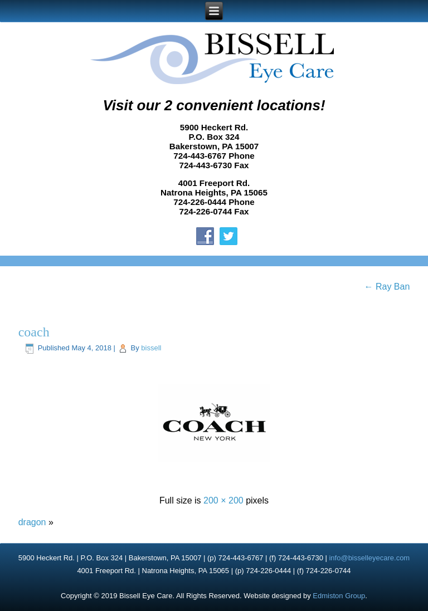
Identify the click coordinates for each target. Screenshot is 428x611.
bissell (151, 348)
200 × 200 (223, 500)
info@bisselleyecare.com (369, 558)
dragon (32, 522)
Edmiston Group (339, 596)
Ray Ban (387, 286)
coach (34, 332)
